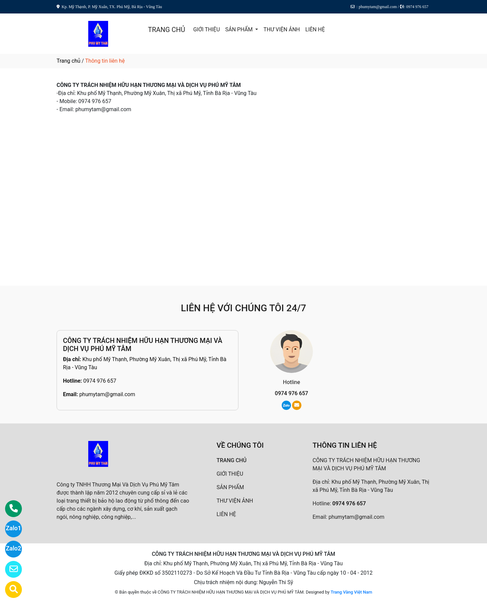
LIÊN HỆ (315, 29)
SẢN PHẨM (239, 29)
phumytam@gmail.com (107, 394)
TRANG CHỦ (166, 30)
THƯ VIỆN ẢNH (281, 29)
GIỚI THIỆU (206, 29)
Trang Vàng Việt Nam (351, 592)
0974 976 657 (99, 381)
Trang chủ (68, 61)
